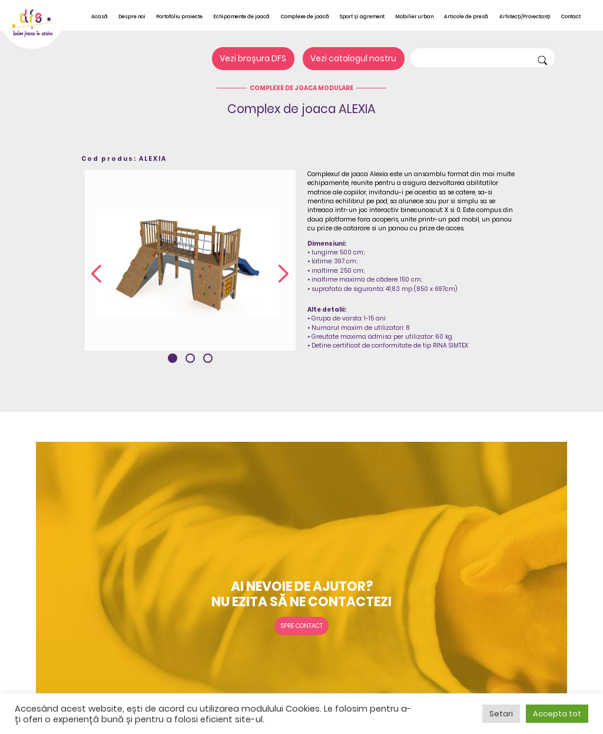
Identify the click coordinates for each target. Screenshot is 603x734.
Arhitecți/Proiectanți (525, 16)
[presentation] (96, 274)
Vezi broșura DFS (253, 59)
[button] (172, 358)
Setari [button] (501, 713)
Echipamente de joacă (241, 16)
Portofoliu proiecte (179, 16)
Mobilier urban (414, 16)
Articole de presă (466, 16)
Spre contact (302, 625)
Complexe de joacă (305, 16)
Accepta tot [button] (557, 713)
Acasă (99, 16)
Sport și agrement (362, 16)
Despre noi (131, 16)
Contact (571, 16)
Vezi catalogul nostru (353, 59)
